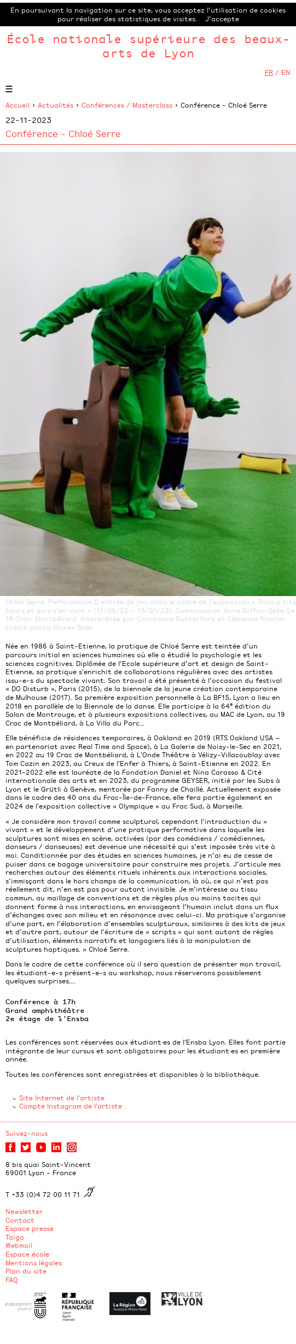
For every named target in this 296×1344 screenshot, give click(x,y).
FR (269, 72)
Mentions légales (33, 1263)
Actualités (55, 105)
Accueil (17, 105)
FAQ (11, 1279)
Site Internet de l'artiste (62, 1098)
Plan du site (26, 1271)
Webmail (18, 1245)
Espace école (27, 1254)
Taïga (14, 1237)
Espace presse (29, 1228)
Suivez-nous (26, 1133)
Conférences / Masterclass (127, 105)
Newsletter (24, 1211)
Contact (19, 1220)
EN (286, 72)
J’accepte (222, 18)
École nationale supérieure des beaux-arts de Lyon (148, 45)
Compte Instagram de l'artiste (70, 1106)
